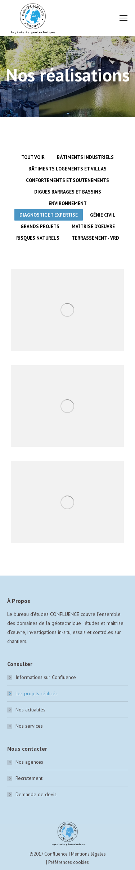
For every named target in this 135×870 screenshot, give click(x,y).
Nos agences (29, 762)
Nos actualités (30, 709)
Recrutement (28, 778)
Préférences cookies (68, 862)
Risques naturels (37, 238)
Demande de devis (36, 794)
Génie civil (103, 215)
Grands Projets (40, 226)
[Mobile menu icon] (123, 18)
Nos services (29, 726)
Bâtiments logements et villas (67, 169)
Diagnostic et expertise (48, 215)
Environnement (68, 203)
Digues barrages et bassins (67, 192)
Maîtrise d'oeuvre (93, 226)
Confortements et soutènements (67, 180)
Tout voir (33, 157)
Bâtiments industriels (85, 157)
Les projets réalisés (36, 693)
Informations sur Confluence (45, 677)
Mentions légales (88, 854)
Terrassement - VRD (95, 238)
